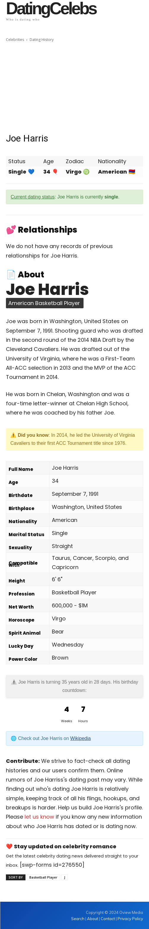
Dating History (42, 39)
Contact (108, 918)
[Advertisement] (74, 87)
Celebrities (15, 39)
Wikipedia (80, 738)
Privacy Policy (130, 918)
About (92, 918)
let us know (39, 816)
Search (78, 918)
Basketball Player (43, 877)
